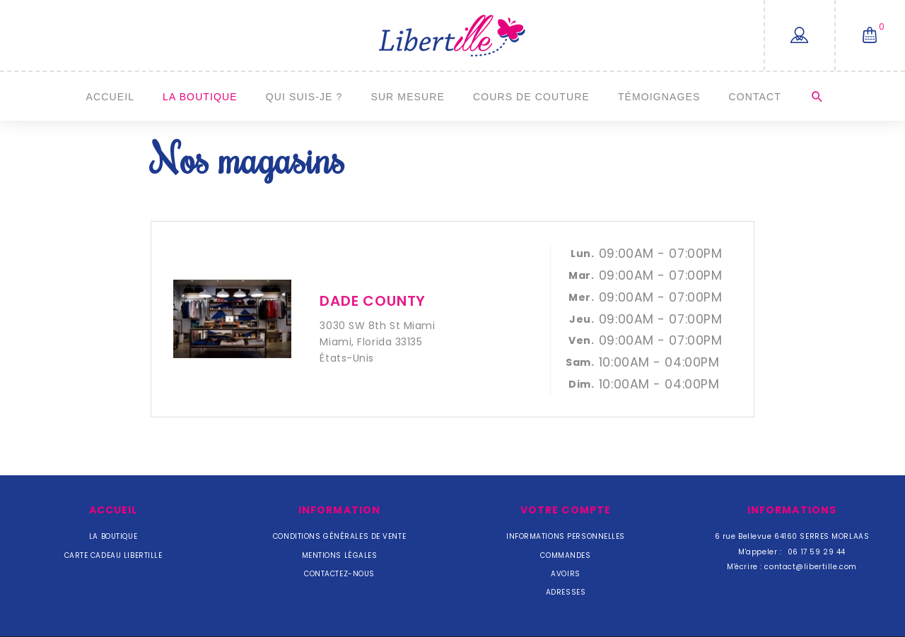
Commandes (565, 555)
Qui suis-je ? (304, 97)
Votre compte (565, 510)
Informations (791, 510)
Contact (754, 97)
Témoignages (659, 97)
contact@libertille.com (810, 566)
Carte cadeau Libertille (113, 555)
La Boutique (200, 97)
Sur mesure (407, 97)
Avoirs (565, 573)
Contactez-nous (339, 573)
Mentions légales (340, 555)
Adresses (565, 592)
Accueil (110, 97)
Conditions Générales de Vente (339, 536)
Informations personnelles (565, 536)
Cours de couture (531, 97)
